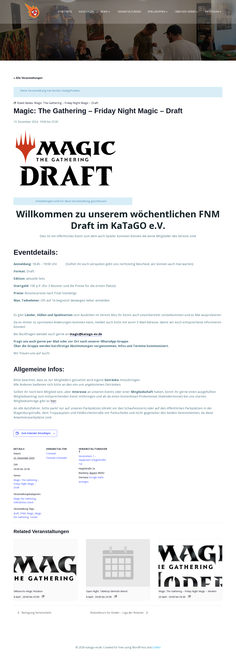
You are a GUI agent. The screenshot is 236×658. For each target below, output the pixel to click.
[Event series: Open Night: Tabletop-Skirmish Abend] (115, 597)
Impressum (214, 12)
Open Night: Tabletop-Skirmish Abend (106, 592)
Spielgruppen (158, 12)
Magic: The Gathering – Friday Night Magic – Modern (188, 592)
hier (53, 402)
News (106, 12)
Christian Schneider (56, 458)
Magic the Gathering (25, 499)
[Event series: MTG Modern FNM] (189, 597)
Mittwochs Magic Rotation (28, 592)
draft (16, 514)
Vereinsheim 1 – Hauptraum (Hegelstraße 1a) (92, 460)
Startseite (65, 12)
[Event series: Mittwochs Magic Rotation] (43, 597)
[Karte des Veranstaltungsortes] (129, 466)
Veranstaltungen (129, 12)
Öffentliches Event (23, 503)
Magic (30, 514)
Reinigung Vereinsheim (36, 613)
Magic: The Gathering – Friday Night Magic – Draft (26, 484)
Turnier (34, 518)
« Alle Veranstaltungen (28, 78)
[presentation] (45, 564)
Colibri (156, 648)
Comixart (51, 454)
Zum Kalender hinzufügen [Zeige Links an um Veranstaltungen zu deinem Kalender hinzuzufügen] (36, 434)
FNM (23, 514)
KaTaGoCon (86, 12)
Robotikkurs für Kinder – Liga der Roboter (117, 613)
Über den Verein (187, 12)
